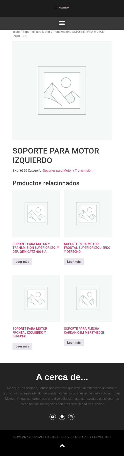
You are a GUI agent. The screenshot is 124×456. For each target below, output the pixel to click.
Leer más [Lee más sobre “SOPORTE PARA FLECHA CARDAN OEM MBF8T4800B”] (74, 343)
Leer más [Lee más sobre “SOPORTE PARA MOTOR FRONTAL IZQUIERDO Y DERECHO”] (22, 346)
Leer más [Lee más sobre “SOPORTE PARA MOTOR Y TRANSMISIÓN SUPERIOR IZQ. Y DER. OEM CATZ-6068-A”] (22, 262)
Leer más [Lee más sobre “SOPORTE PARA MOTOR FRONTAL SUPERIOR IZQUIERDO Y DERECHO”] (74, 262)
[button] (62, 23)
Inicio (16, 32)
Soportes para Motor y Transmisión (46, 32)
